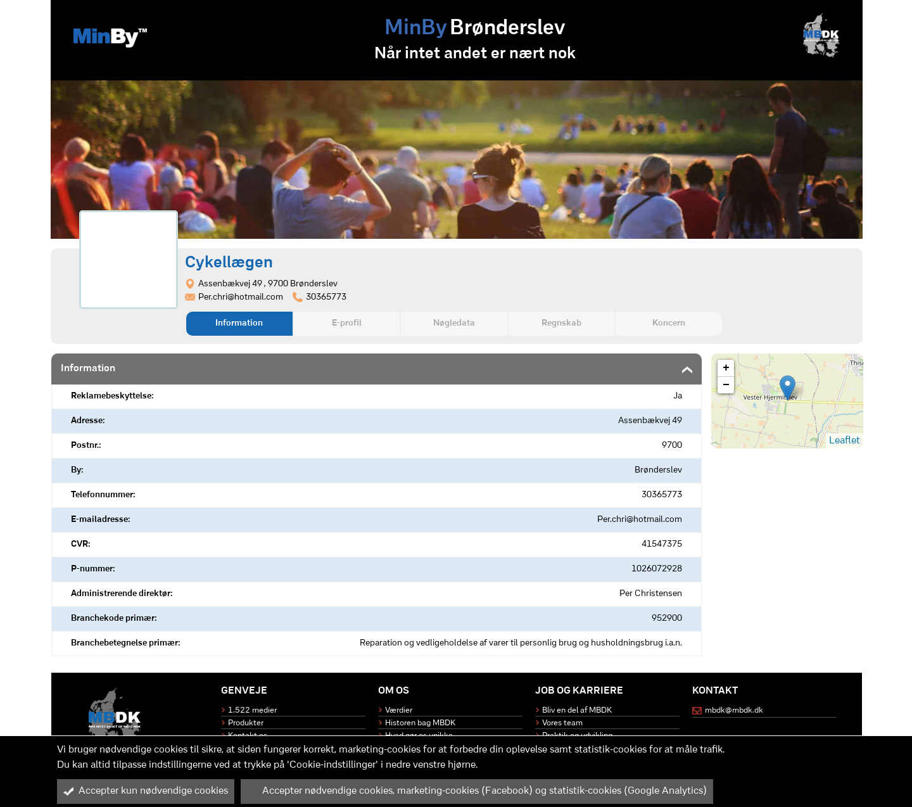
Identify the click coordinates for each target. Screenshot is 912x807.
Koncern (668, 323)
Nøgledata (454, 323)
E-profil (347, 323)
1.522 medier (252, 710)
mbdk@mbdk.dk (734, 710)
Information (239, 323)
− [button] (726, 385)
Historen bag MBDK (420, 723)
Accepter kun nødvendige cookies (145, 791)
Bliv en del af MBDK (577, 710)
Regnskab (561, 323)
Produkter (245, 723)
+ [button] (726, 368)
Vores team (562, 723)
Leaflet (844, 441)
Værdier (398, 710)
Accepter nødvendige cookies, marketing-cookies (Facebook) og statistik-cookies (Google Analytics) (477, 791)
